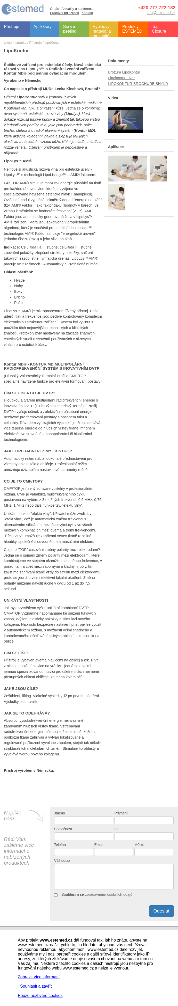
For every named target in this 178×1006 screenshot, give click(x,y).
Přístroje (35, 43)
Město (139, 845)
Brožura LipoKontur (124, 72)
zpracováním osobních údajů (108, 894)
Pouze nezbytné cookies (40, 995)
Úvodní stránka (15, 43)
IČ (116, 829)
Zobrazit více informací (39, 977)
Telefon (60, 845)
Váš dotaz (62, 860)
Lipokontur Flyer (121, 78)
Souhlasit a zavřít (36, 986)
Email (98, 845)
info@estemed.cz (161, 13)
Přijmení (121, 813)
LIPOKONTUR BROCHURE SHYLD (138, 84)
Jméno (59, 813)
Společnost (63, 829)
